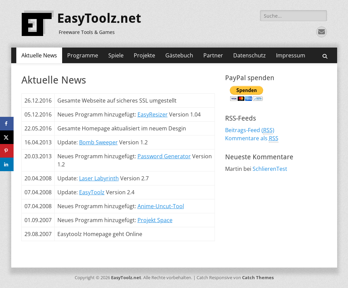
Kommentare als (251, 138)
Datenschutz (249, 55)
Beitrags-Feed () (249, 130)
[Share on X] (7, 137)
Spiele (116, 55)
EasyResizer (153, 114)
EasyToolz (92, 192)
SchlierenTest (270, 169)
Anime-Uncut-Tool (161, 206)
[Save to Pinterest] (7, 151)
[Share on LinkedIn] (7, 164)
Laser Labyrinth (99, 178)
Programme (82, 55)
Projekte (144, 55)
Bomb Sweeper (98, 142)
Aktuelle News (39, 55)
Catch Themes (258, 277)
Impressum (290, 55)
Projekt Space (155, 220)
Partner (213, 55)
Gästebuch (179, 55)
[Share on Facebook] (7, 123)
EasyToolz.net (99, 18)
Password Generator (164, 156)
